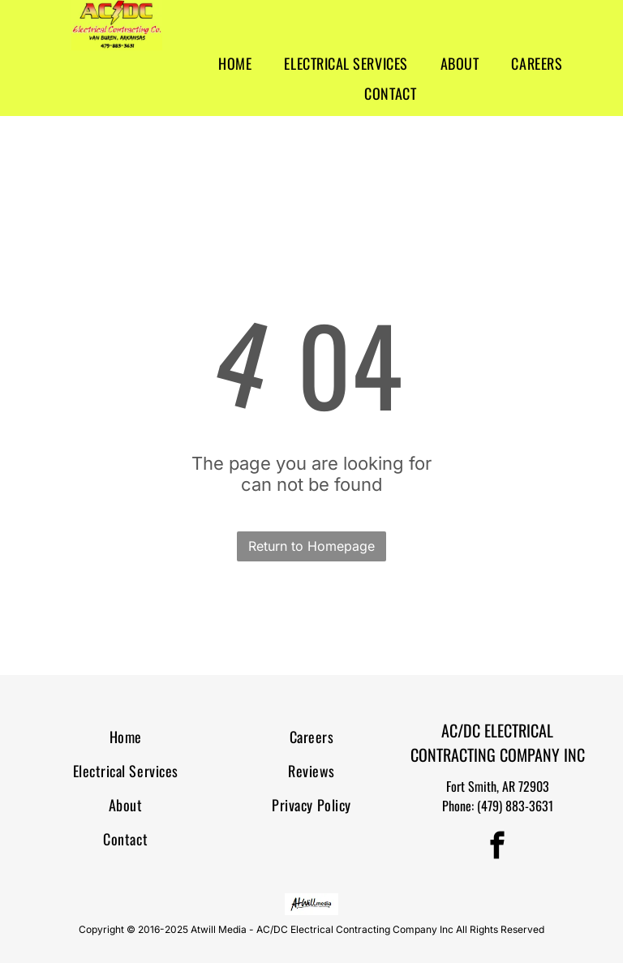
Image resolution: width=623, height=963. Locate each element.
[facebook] (497, 848)
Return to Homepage (311, 546)
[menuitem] (235, 63)
